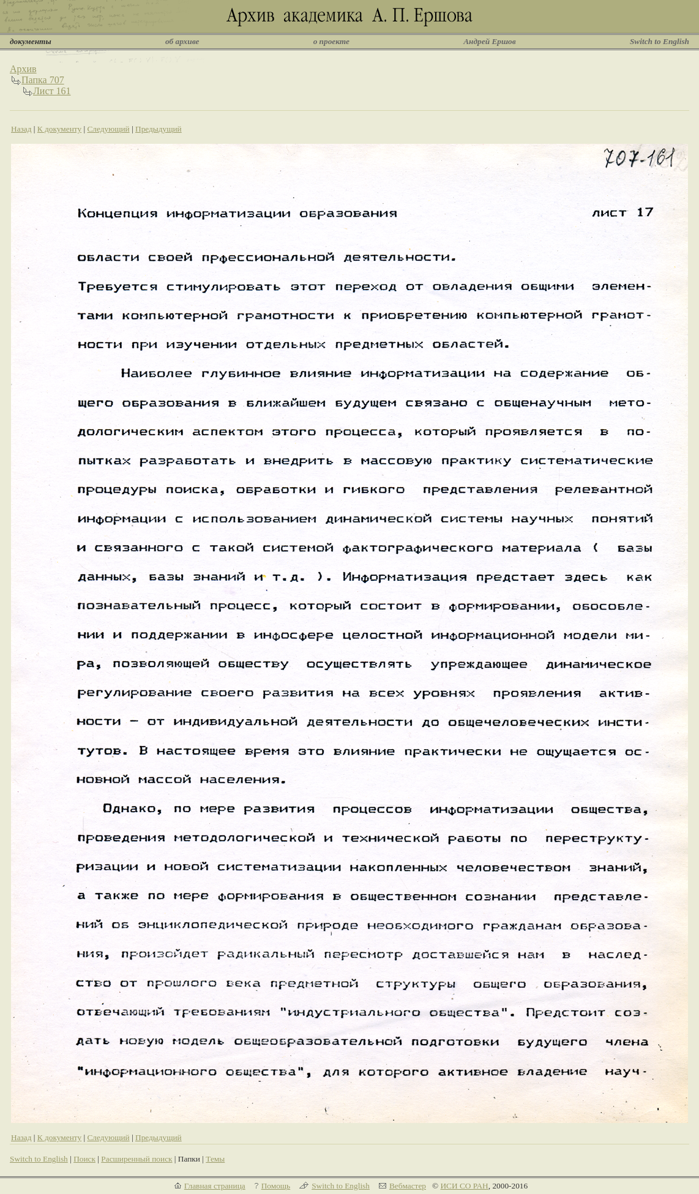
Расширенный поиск (136, 1158)
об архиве (182, 41)
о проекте (331, 41)
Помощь (275, 1185)
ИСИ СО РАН (464, 1185)
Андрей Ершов (489, 41)
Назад (21, 128)
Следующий (108, 128)
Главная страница (214, 1185)
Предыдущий (158, 128)
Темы (215, 1158)
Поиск (84, 1158)
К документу (59, 128)
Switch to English (659, 41)
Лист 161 (52, 91)
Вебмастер (407, 1185)
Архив (23, 69)
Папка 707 (42, 80)
